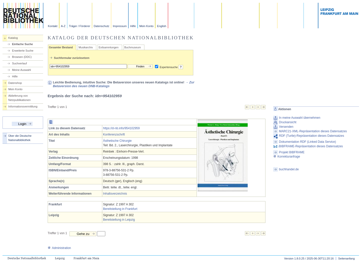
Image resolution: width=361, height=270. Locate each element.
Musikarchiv (85, 47)
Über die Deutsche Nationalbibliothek (20, 138)
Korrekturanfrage (286, 156)
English (161, 26)
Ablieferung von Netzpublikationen (19, 97)
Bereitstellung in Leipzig (119, 219)
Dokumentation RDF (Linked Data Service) (307, 142)
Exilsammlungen (108, 47)
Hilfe (133, 26)
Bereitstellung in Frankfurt (120, 209)
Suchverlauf (19, 63)
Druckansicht (287, 122)
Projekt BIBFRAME (292, 152)
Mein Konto (146, 26)
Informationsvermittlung (22, 106)
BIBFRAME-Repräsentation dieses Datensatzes (311, 146)
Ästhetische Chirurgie (117, 141)
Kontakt (52, 26)
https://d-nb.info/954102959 (121, 128)
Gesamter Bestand (61, 47)
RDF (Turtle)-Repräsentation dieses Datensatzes (311, 136)
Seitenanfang (346, 258)
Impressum (120, 26)
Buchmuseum (132, 47)
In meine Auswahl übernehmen (299, 117)
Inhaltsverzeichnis (115, 193)
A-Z (63, 26)
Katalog (13, 37)
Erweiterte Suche (22, 50)
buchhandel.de (289, 169)
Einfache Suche (22, 44)
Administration (59, 248)
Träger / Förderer (79, 26)
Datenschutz (101, 26)
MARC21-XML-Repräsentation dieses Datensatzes (313, 131)
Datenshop (15, 82)
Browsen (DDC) (22, 56)
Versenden (286, 126)
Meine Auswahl (21, 69)
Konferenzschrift (114, 134)
